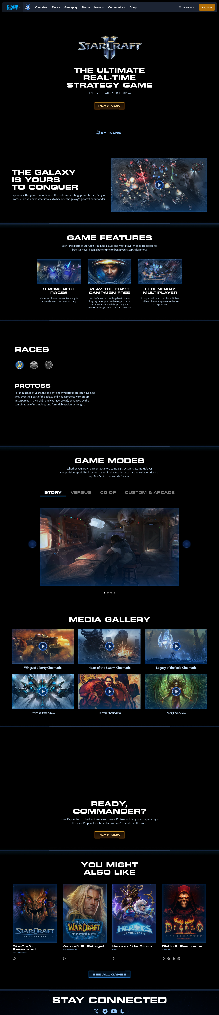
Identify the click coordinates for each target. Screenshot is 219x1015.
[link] (109, 132)
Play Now (109, 106)
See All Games (110, 974)
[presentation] (12, 7)
